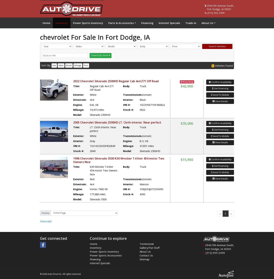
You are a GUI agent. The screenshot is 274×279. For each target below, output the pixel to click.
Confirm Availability (220, 82)
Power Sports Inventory (104, 251)
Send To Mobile (220, 94)
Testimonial (147, 244)
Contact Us (146, 255)
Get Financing (220, 88)
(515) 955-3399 (216, 13)
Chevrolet (46, 221)
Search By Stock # (100, 55)
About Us (145, 251)
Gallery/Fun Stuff (150, 247)
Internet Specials (100, 263)
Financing (95, 259)
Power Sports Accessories (106, 255)
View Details (220, 101)
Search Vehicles (217, 46)
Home (93, 244)
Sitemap (144, 259)
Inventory (96, 247)
